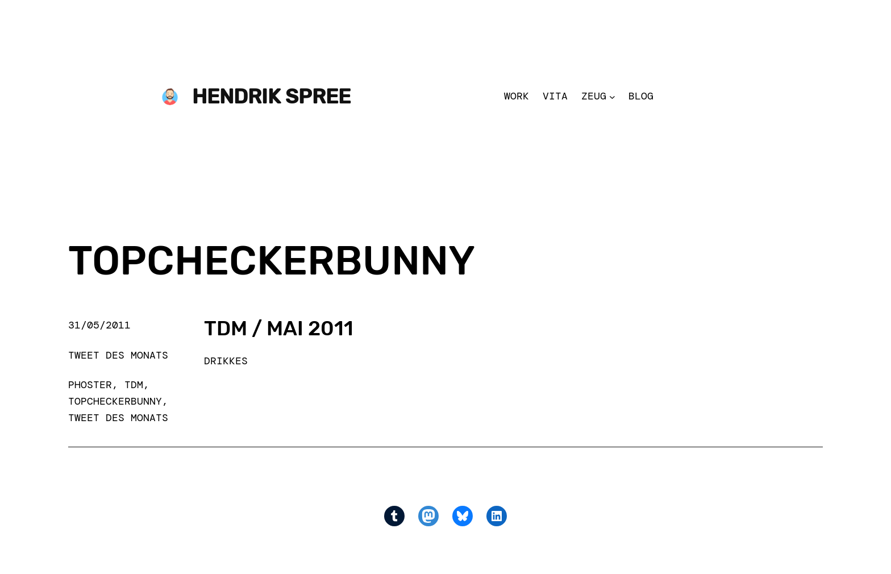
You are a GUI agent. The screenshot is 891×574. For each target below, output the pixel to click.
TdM (133, 385)
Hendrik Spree (271, 96)
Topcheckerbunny (115, 401)
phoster (90, 385)
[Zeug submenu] (612, 96)
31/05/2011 (99, 325)
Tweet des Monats (118, 355)
